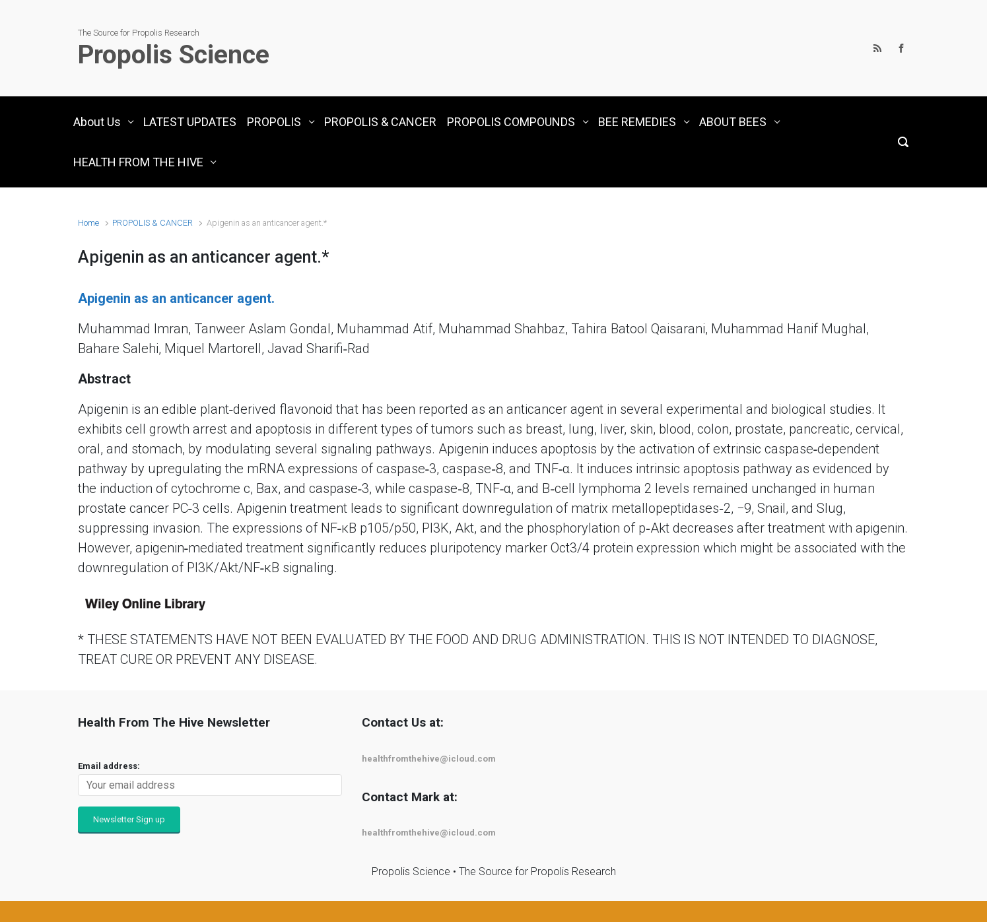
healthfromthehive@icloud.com (429, 759)
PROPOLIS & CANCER (152, 223)
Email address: (109, 766)
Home (88, 223)
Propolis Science (173, 55)
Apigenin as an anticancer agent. (176, 298)
